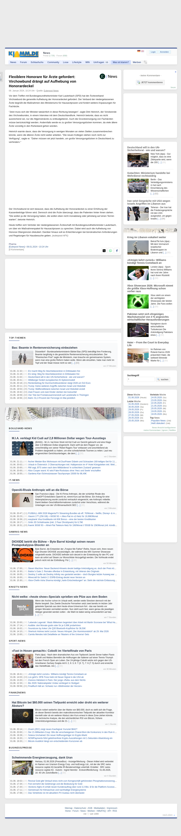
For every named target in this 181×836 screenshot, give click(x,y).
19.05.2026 (156, 411)
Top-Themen (17, 337)
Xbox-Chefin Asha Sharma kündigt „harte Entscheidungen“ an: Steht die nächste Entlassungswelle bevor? (78, 580)
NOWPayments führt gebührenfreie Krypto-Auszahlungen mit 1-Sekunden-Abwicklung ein (70, 738)
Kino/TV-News (18, 586)
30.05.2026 (134, 407)
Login (153, 52)
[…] (73, 363)
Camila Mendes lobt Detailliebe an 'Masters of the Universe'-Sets (58, 634)
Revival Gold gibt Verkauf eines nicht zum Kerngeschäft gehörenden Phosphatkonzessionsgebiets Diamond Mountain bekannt (87, 781)
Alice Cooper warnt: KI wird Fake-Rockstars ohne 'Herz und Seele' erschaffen (64, 470)
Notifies (172, 430)
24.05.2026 (156, 397)
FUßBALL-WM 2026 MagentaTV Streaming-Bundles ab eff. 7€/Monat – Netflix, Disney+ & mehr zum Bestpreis (80, 513)
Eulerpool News (51, 90)
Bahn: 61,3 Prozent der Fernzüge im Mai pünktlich (51, 398)
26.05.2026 (134, 418)
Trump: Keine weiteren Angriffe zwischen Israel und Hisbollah (57, 386)
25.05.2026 (134, 420)
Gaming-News (18, 531)
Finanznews (17, 692)
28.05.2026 (134, 412)
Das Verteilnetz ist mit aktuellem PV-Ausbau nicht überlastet (56, 793)
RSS (115, 811)
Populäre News (158, 420)
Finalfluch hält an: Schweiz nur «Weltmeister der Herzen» (55, 686)
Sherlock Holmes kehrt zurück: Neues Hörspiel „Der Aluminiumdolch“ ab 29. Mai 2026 (68, 631)
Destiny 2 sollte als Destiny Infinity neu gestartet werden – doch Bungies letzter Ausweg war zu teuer (75, 574)
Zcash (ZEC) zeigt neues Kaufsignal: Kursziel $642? (52, 729)
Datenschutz (80, 808)
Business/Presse (20, 747)
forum (173, 87)
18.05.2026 (156, 414)
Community (53, 62)
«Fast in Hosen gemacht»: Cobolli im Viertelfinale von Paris (52, 650)
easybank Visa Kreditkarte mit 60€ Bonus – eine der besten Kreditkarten (62, 519)
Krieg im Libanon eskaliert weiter (146, 237)
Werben (137, 62)
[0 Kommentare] (16, 249)
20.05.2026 (156, 408)
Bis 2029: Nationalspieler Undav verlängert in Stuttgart (53, 683)
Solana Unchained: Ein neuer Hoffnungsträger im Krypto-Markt (57, 735)
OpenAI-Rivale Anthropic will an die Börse (40, 489)
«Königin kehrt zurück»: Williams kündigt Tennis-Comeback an (57, 674)
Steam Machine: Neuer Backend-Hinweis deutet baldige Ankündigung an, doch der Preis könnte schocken (78, 568)
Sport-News (17, 640)
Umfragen (101, 62)
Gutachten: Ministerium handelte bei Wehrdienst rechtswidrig (148, 174)
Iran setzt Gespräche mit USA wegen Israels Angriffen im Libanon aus (148, 202)
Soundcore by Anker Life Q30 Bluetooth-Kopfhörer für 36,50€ (57, 628)
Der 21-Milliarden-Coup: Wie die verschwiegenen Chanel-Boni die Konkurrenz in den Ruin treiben (74, 732)
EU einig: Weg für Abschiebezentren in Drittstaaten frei (53, 374)
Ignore (165, 430)
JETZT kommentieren (150, 82)
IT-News (14, 480)
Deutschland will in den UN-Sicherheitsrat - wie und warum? (56, 377)
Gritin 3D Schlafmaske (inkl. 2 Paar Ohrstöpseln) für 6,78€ (55, 522)
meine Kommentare (152, 430)
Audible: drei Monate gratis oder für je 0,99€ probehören (54, 625)
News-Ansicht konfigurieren (164, 427)
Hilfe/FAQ (101, 811)
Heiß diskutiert (158, 423)
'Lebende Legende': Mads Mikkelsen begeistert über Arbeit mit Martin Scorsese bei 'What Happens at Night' (78, 622)
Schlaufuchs (37, 62)
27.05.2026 (134, 415)
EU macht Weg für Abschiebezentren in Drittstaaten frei (54, 371)
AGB (90, 808)
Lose (65, 62)
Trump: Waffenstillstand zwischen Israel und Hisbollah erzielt (56, 389)
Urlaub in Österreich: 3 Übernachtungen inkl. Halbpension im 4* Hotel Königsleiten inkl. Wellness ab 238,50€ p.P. (81, 464)
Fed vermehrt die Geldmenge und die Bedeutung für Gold (55, 784)
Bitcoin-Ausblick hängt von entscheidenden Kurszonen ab (55, 741)
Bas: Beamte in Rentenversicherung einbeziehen (44, 347)
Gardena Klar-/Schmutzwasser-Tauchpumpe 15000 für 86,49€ (57, 473)
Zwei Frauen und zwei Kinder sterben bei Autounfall (52, 392)
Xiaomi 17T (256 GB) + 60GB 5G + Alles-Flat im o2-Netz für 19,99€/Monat (63, 516)
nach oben (168, 815)
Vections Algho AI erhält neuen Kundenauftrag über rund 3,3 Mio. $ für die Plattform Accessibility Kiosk (76, 787)
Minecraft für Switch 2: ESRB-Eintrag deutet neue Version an (56, 577)
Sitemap (68, 808)
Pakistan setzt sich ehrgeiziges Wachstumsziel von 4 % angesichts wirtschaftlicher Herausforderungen (148, 317)
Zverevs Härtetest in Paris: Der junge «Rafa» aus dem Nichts (57, 680)
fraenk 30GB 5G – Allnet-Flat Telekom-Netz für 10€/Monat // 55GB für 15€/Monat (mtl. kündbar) (73, 525)
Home (68, 811)
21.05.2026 (156, 406)
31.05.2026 (134, 404)
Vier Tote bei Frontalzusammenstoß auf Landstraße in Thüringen (58, 395)
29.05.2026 (134, 409)
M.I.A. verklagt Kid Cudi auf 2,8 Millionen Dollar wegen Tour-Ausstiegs (59, 438)
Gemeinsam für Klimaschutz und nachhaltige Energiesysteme (57, 790)
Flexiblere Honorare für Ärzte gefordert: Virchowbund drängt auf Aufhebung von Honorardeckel (42, 81)
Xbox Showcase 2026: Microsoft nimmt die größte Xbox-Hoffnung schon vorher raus (150, 288)
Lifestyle (76, 62)
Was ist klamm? (121, 62)
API (109, 811)
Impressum (112, 808)
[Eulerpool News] (17, 247)
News (13, 62)
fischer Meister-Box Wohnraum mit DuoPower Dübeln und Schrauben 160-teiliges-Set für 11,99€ (73, 461)
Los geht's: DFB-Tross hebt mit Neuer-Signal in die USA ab (56, 677)
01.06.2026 (134, 397)
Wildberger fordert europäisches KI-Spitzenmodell (51, 380)
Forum (23, 62)
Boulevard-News (20, 428)
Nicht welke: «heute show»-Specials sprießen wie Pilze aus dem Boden (59, 596)
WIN (87, 62)
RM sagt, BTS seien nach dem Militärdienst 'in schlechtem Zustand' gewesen (64, 467)
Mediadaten (99, 808)
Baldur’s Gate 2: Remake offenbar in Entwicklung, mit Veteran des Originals (63, 571)
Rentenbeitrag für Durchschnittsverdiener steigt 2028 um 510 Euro (59, 383)
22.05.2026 (156, 403)
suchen (162, 379)
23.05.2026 (156, 400)
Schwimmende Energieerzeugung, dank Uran (42, 757)
